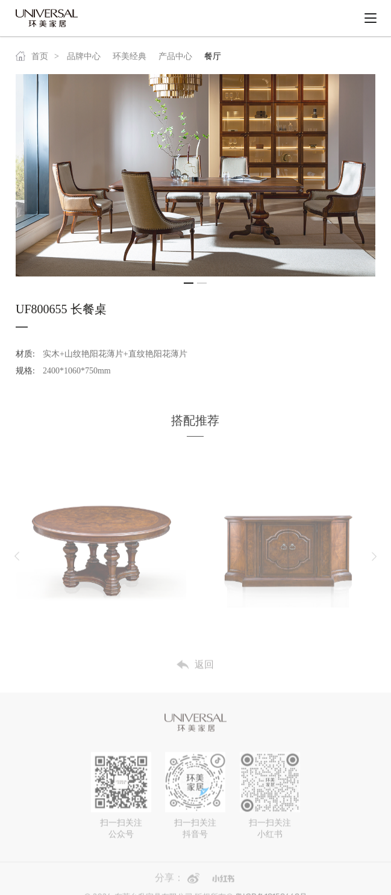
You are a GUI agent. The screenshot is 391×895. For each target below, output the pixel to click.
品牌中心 (84, 59)
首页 (32, 59)
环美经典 (129, 59)
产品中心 (175, 59)
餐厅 (212, 59)
